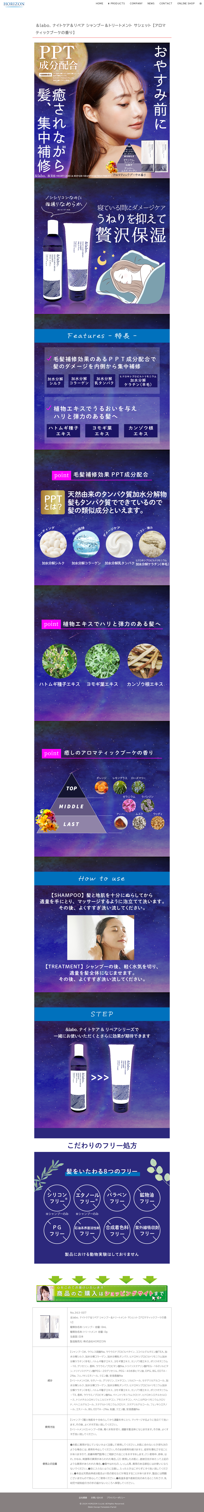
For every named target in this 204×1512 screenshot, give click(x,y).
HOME (99, 4)
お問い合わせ (97, 1498)
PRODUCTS (118, 4)
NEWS (151, 4)
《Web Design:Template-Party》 (102, 1507)
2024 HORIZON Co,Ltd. (93, 1503)
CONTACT (166, 4)
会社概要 (83, 1498)
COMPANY (136, 4)
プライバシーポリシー (116, 1498)
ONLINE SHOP (186, 4)
